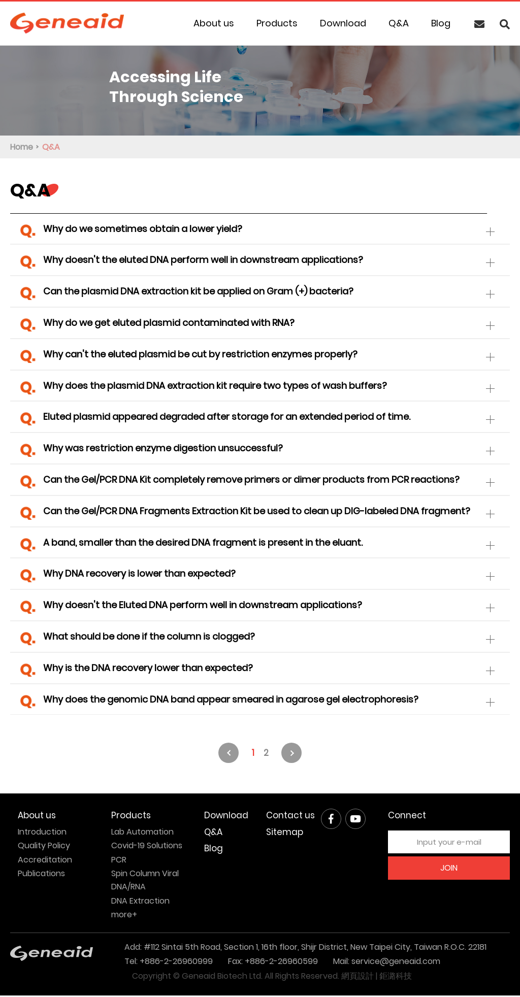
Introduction (42, 833)
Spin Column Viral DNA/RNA (145, 881)
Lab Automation (142, 833)
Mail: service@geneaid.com (386, 963)
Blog (440, 23)
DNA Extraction (140, 902)
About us (213, 23)
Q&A (398, 23)
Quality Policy (44, 847)
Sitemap (284, 833)
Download (343, 23)
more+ (124, 916)
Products (277, 23)
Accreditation (45, 861)
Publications (41, 875)
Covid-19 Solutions (146, 847)
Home (21, 147)
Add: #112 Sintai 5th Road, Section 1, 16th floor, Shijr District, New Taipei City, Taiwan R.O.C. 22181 (305, 948)
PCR (118, 861)
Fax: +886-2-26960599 (273, 963)
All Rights (282, 977)
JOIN (449, 869)
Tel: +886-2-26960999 (168, 963)
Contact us (290, 817)
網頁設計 (357, 977)
